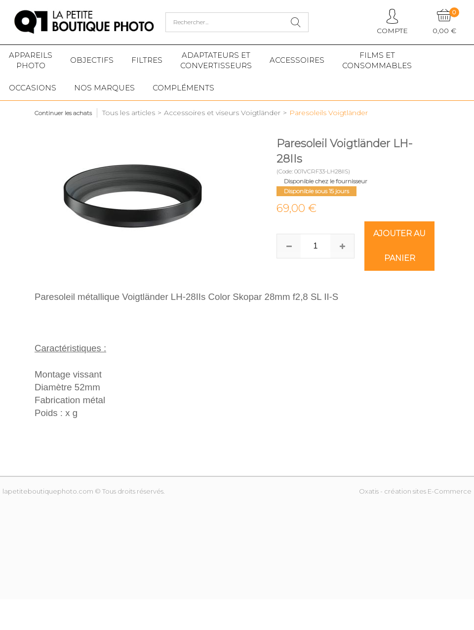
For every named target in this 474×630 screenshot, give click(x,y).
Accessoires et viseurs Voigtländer (222, 112)
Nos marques (104, 87)
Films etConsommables (377, 60)
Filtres (146, 60)
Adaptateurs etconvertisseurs (216, 60)
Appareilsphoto (30, 60)
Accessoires (297, 60)
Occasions (32, 87)
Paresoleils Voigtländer (328, 112)
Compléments (183, 87)
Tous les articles (128, 112)
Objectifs (92, 60)
